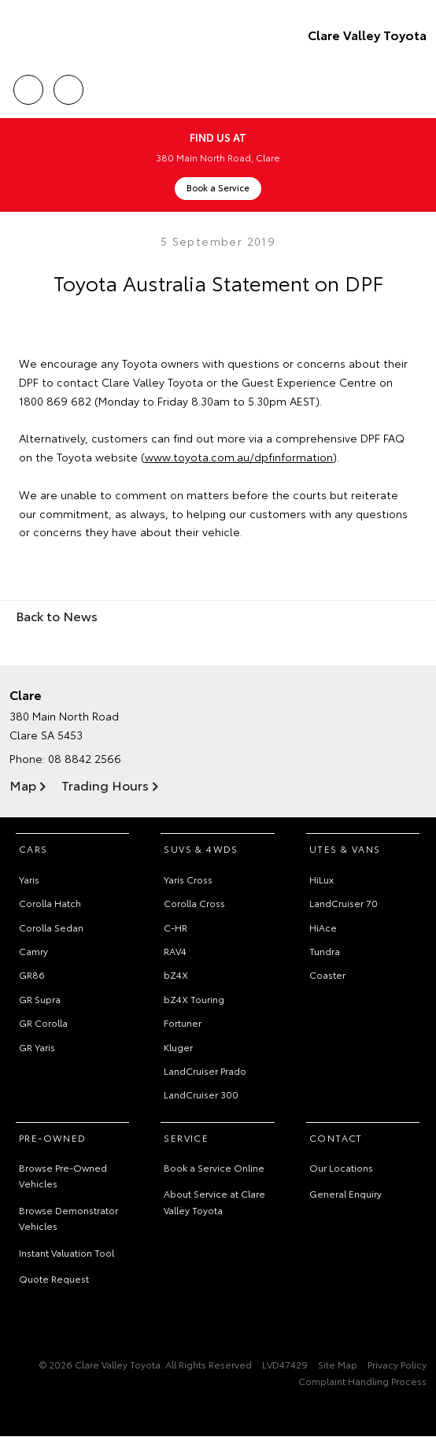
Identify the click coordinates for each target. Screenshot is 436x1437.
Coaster (327, 974)
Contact (336, 1137)
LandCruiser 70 (343, 902)
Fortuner (182, 1022)
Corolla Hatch (50, 902)
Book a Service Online (214, 1167)
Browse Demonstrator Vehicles (68, 1217)
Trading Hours (105, 785)
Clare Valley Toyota (367, 34)
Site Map (337, 1364)
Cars (33, 848)
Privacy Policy (397, 1364)
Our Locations (341, 1167)
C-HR (175, 927)
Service (186, 1137)
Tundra (324, 950)
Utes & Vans (344, 848)
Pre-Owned (53, 1137)
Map (22, 785)
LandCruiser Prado (205, 1070)
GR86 (32, 974)
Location (68, 87)
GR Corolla (43, 1022)
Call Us (28, 87)
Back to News (57, 615)
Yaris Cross (188, 879)
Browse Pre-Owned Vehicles (63, 1175)
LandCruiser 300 (201, 1094)
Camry (33, 950)
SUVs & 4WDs (201, 848)
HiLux (321, 879)
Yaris (29, 879)
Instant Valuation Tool (66, 1252)
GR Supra (40, 999)
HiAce (323, 927)
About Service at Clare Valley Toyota (214, 1201)
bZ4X (176, 974)
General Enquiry (345, 1193)
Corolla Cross (194, 902)
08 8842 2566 (84, 758)
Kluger (178, 1047)
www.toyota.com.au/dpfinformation (239, 457)
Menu (417, 90)
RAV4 (175, 950)
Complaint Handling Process (362, 1380)
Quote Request (54, 1278)
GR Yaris (37, 1047)
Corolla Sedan (51, 927)
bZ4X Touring (194, 999)
